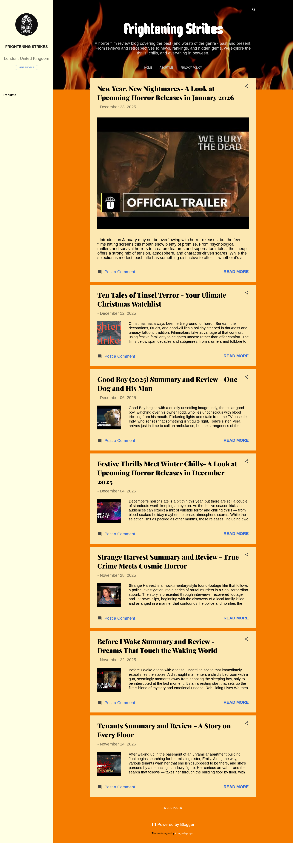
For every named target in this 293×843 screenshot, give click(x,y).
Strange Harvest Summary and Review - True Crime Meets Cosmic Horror (168, 561)
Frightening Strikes (26, 47)
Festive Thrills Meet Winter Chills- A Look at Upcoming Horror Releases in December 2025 (167, 472)
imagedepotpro (185, 833)
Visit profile (26, 67)
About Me (166, 67)
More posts (173, 807)
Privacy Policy (191, 67)
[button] (246, 86)
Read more (236, 271)
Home (148, 67)
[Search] (254, 10)
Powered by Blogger (173, 824)
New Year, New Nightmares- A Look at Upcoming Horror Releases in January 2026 (165, 93)
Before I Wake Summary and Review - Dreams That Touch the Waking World (157, 646)
